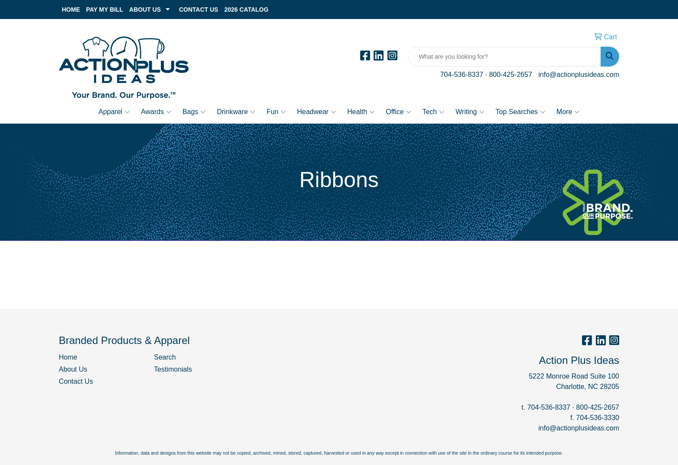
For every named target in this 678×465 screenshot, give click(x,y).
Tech (433, 112)
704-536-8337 (461, 74)
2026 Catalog (246, 9)
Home (71, 9)
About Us (145, 9)
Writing (469, 112)
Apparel (114, 112)
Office (398, 112)
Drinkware (236, 112)
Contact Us (198, 9)
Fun (276, 112)
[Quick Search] (504, 57)
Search (165, 357)
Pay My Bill (104, 9)
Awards (156, 112)
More (567, 112)
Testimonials (173, 369)
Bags (193, 112)
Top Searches (520, 112)
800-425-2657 (510, 74)
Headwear (316, 112)
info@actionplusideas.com (578, 74)
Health (360, 112)
